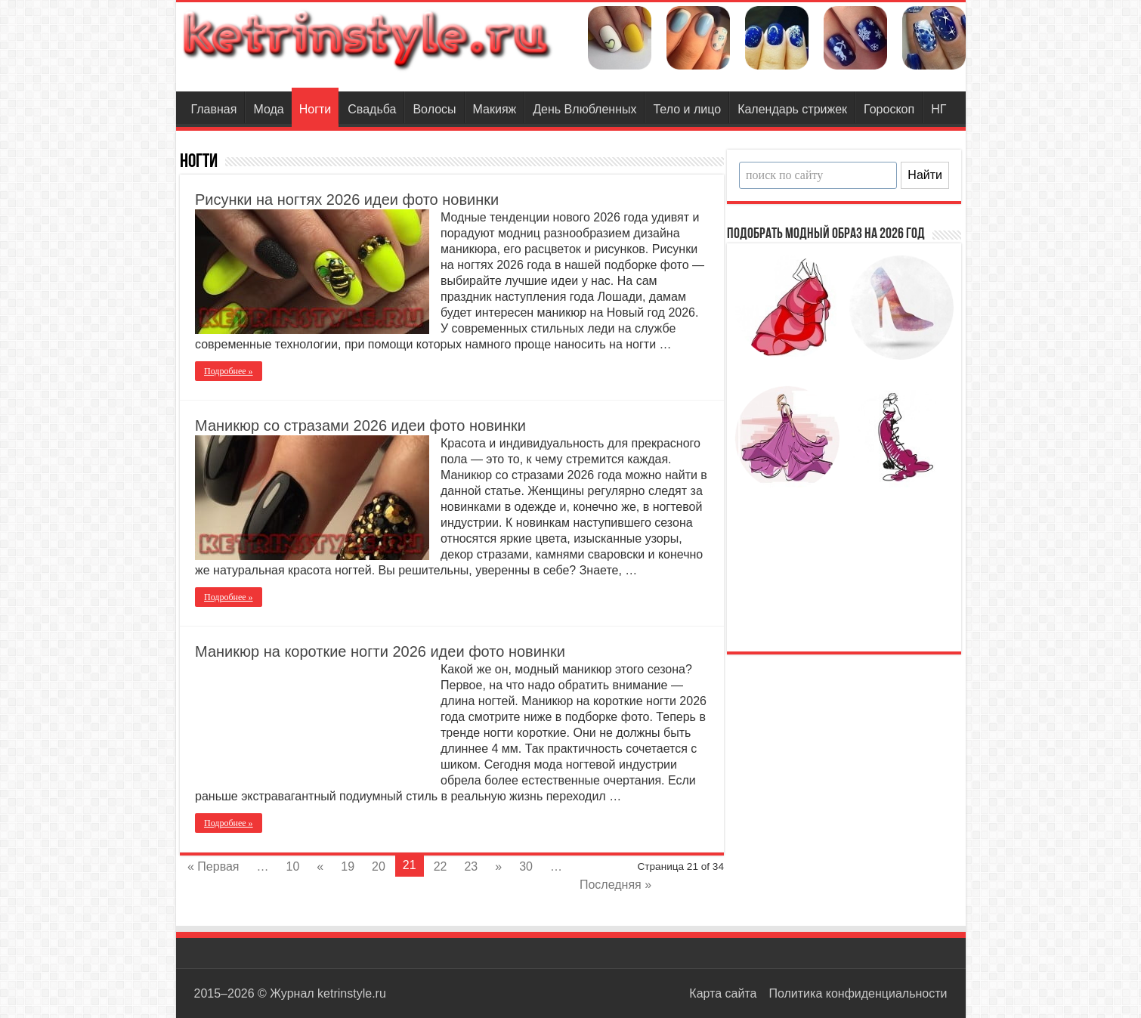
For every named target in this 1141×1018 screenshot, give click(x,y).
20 (378, 866)
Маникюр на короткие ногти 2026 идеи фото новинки (380, 651)
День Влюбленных (584, 109)
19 (347, 866)
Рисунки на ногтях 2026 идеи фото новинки (347, 199)
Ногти (315, 109)
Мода (268, 109)
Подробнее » (228, 371)
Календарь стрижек (792, 109)
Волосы (434, 109)
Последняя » (615, 884)
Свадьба (372, 109)
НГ (938, 109)
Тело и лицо (687, 109)
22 (440, 866)
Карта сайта (722, 993)
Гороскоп (889, 109)
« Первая (213, 866)
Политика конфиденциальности (857, 993)
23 (471, 866)
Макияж (495, 109)
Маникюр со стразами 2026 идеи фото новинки (360, 425)
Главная (214, 109)
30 (526, 866)
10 (293, 866)
